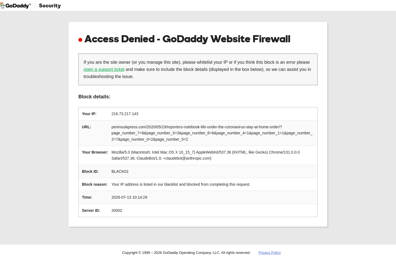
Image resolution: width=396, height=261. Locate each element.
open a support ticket (104, 69)
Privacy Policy (269, 253)
